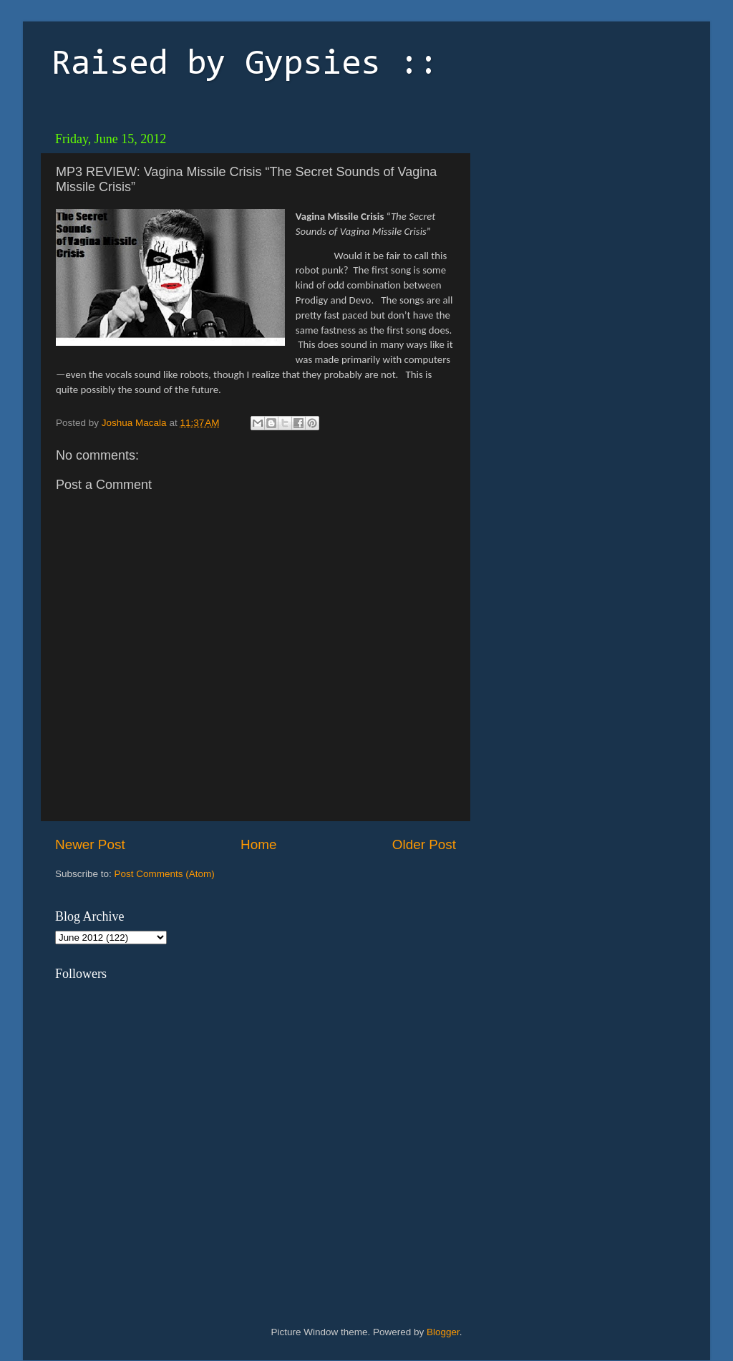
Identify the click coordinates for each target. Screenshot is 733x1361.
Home (258, 844)
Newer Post (90, 844)
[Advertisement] (577, 214)
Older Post (424, 844)
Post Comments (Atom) (165, 873)
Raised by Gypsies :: (245, 65)
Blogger (443, 1332)
